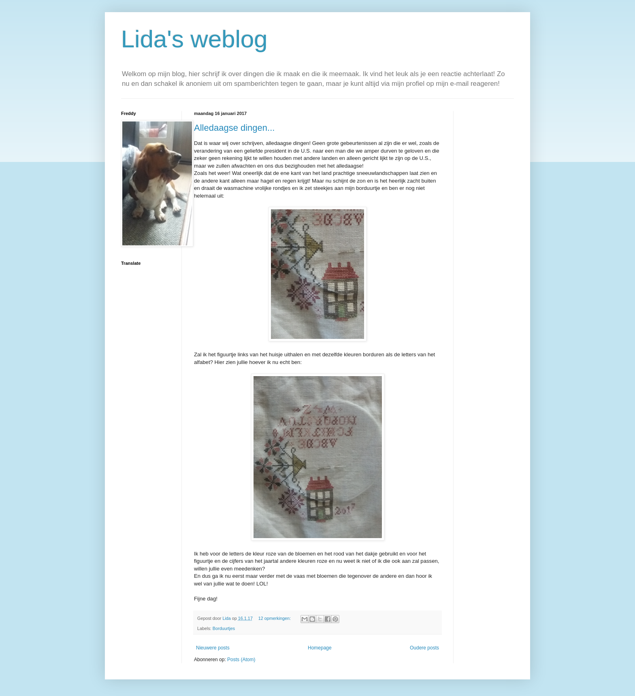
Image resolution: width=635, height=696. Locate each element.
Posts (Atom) (241, 659)
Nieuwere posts (213, 648)
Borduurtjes (224, 628)
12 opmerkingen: (275, 618)
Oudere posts (424, 648)
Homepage (320, 648)
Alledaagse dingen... (234, 128)
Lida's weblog (194, 39)
